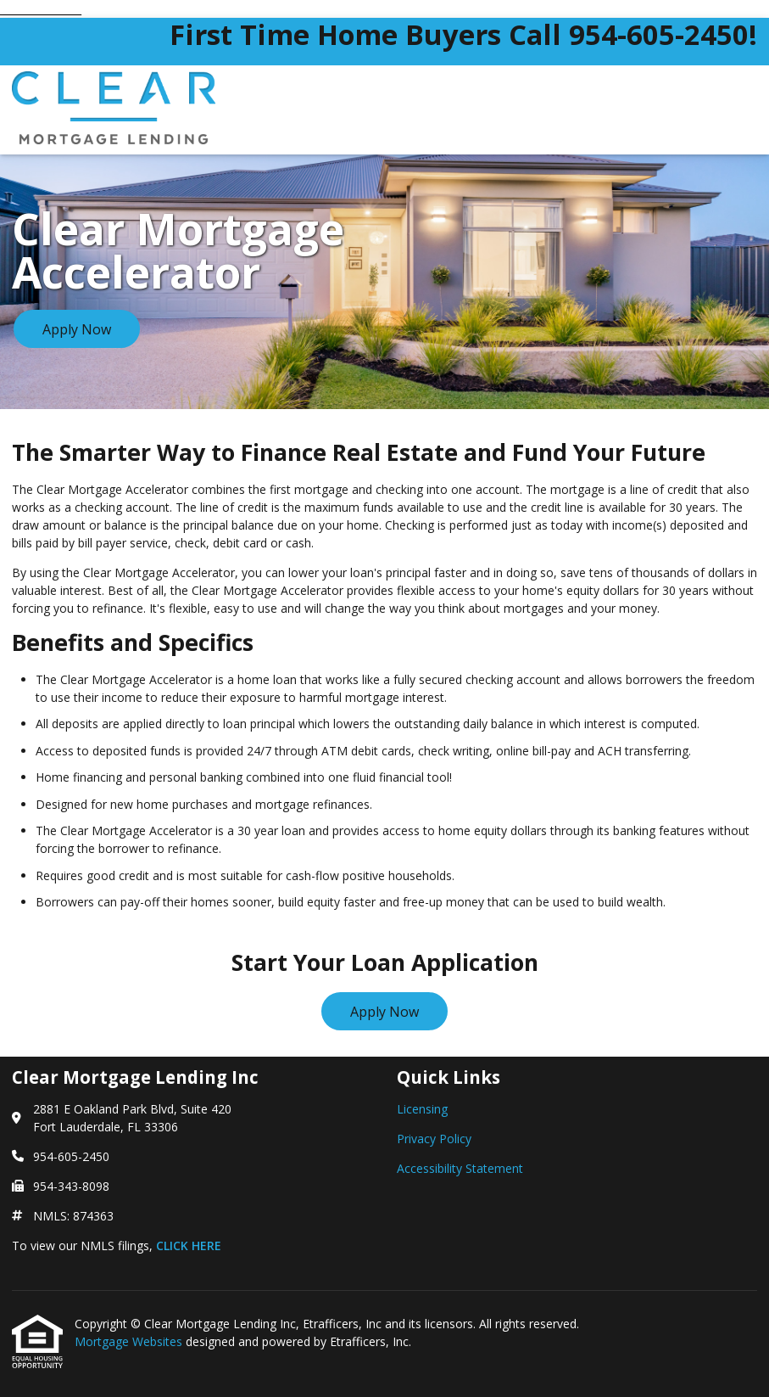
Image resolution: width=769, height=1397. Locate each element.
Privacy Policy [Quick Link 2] (434, 1139)
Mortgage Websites (130, 1341)
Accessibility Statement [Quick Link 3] (460, 1168)
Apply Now (76, 329)
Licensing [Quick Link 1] (422, 1109)
